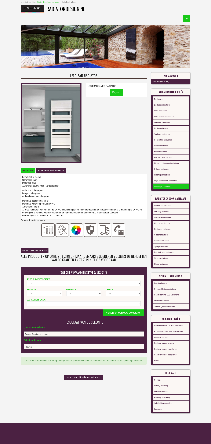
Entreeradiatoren (160, 337)
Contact (157, 380)
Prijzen (116, 92)
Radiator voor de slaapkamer (165, 355)
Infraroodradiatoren (161, 301)
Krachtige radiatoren (162, 175)
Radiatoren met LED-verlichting (166, 295)
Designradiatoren (161, 128)
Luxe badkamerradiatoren (164, 117)
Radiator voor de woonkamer (165, 349)
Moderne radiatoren (162, 122)
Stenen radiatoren (161, 258)
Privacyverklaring (161, 386)
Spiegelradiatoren (161, 246)
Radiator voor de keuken (164, 343)
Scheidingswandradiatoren (164, 306)
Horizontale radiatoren (163, 140)
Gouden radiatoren (161, 241)
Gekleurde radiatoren (162, 229)
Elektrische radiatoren (162, 157)
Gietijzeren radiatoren (162, 217)
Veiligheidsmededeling (163, 403)
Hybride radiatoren (161, 169)
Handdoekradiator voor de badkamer (168, 332)
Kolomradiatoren (160, 151)
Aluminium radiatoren (162, 206)
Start (39, 2)
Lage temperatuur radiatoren (165, 181)
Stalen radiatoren (161, 264)
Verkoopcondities (161, 392)
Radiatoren (158, 99)
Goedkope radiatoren (51, 2)
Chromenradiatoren (162, 223)
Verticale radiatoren (162, 134)
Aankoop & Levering (162, 397)
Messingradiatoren (161, 211)
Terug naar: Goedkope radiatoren (83, 377)
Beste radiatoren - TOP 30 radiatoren (168, 326)
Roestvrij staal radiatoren (164, 252)
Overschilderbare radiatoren (165, 289)
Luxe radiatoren (160, 111)
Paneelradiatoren (161, 146)
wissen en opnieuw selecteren (123, 312)
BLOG (156, 361)
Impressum (158, 409)
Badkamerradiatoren (162, 105)
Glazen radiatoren (161, 235)
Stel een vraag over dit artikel (34, 250)
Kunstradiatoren (160, 283)
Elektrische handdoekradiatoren (166, 163)
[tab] (28, 170)
